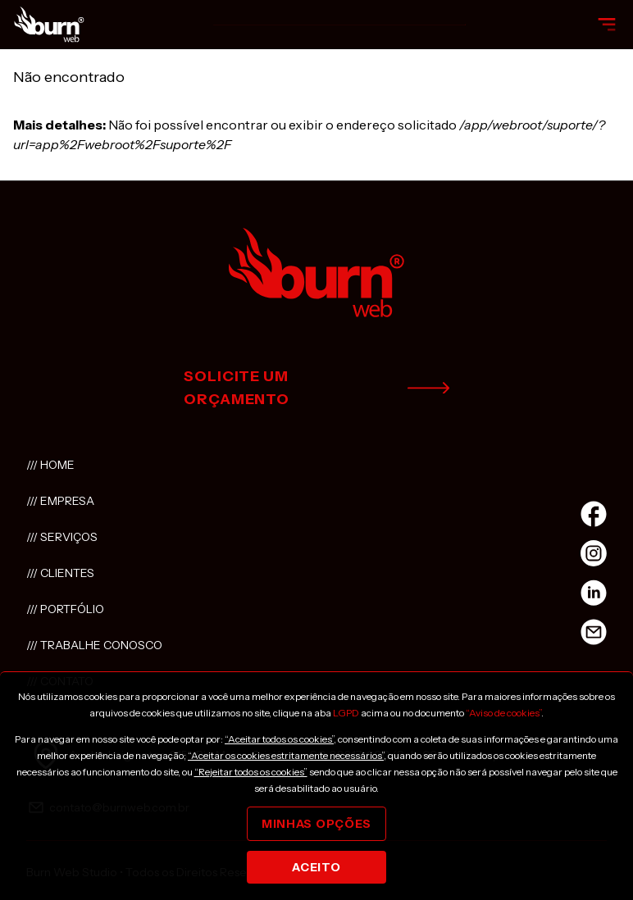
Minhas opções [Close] (316, 823)
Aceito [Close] (316, 867)
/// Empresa (60, 500)
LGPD (346, 713)
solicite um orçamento (316, 387)
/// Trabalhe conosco (94, 645)
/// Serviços (62, 537)
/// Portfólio (65, 609)
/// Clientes (60, 573)
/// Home (50, 464)
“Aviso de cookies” (503, 713)
